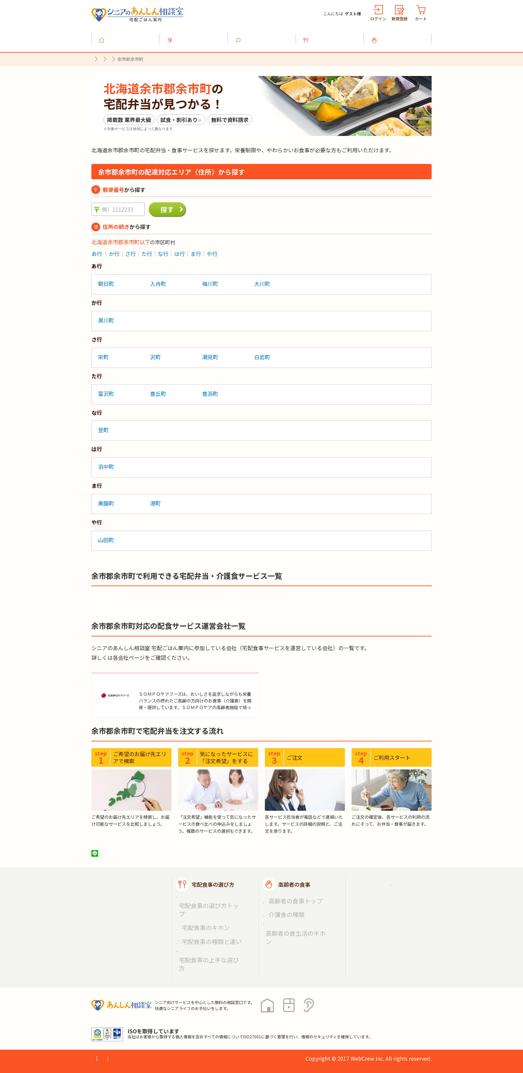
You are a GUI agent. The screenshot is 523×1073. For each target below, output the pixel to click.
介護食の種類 (282, 908)
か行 (114, 250)
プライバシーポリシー (118, 1016)
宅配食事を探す (265, 36)
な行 (163, 250)
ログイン (378, 18)
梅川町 (210, 280)
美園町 (106, 500)
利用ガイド (197, 36)
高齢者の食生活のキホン (294, 916)
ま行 (195, 250)
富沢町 (106, 390)
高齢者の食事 (402, 36)
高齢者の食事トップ (289, 900)
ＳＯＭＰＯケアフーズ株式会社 (178, 680)
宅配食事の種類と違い (204, 916)
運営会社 (198, 1016)
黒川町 (106, 317)
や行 (212, 250)
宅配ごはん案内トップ (134, 886)
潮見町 (210, 353)
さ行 (130, 250)
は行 (179, 250)
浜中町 (106, 463)
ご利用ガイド (381, 886)
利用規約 (166, 1016)
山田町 (106, 536)
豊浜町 (210, 390)
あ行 (96, 250)
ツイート (120, 855)
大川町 (262, 280)
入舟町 (158, 280)
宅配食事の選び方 (333, 36)
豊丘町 (158, 390)
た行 (146, 250)
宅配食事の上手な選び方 (207, 923)
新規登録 (400, 18)
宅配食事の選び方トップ (207, 900)
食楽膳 (106, 592)
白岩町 (262, 353)
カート (421, 18)
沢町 (155, 353)
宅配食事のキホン (200, 908)
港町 (155, 500)
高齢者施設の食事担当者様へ (394, 923)
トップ (129, 36)
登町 (103, 427)
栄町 (103, 353)
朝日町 (106, 280)
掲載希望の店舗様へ (389, 903)
